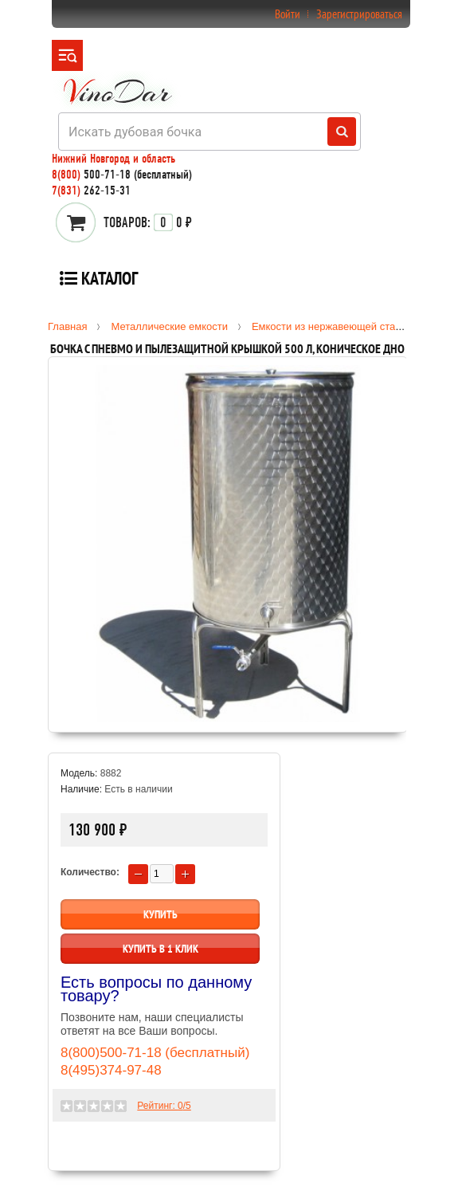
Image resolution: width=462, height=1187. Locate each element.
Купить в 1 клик (160, 948)
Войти (287, 14)
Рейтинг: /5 (163, 1105)
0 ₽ (148, 222)
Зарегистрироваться (359, 14)
